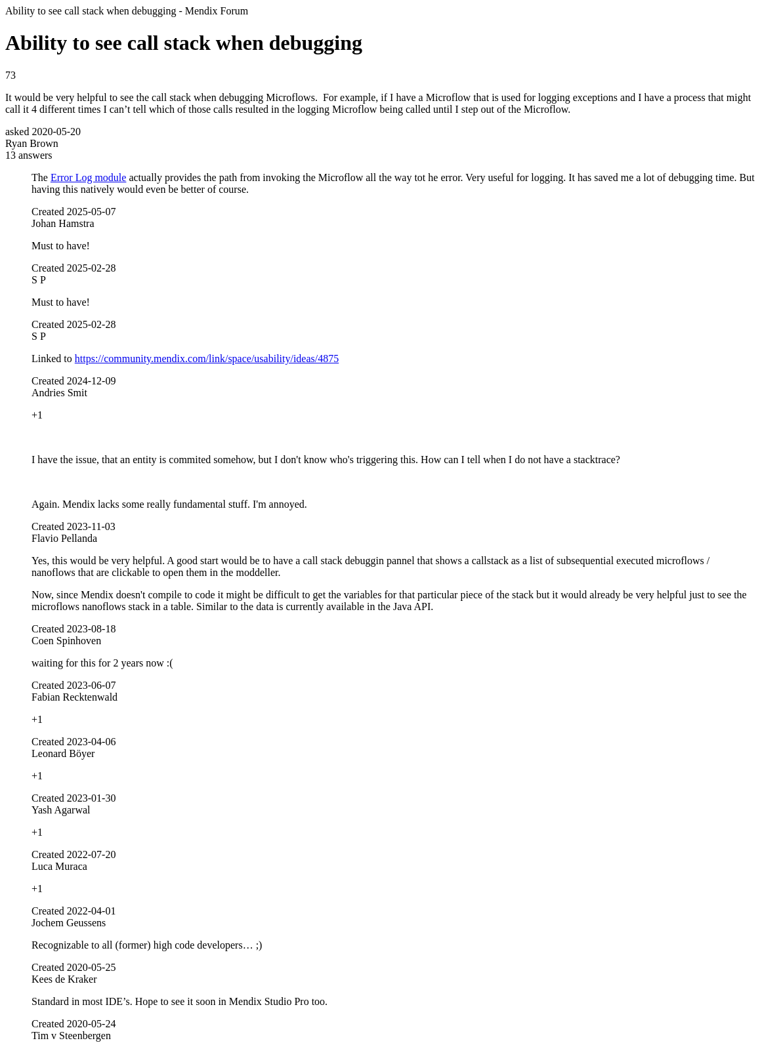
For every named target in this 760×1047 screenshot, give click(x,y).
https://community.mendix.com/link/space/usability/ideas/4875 (207, 358)
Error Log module (89, 177)
